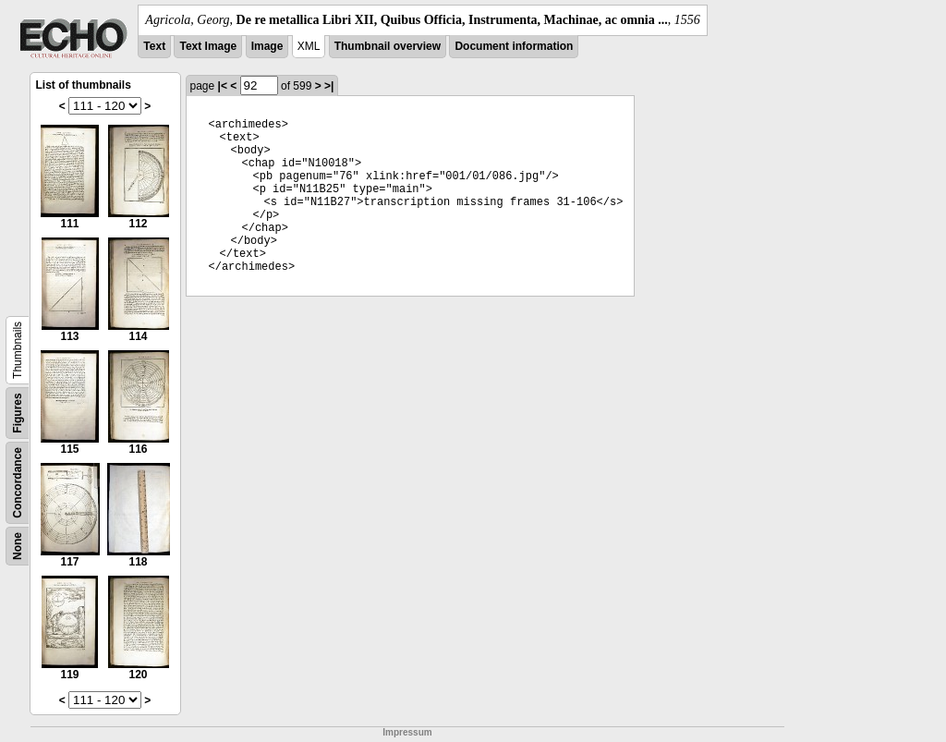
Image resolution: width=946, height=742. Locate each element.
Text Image (207, 46)
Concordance (17, 482)
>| (329, 85)
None (17, 546)
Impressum (406, 732)
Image (267, 46)
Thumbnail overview (387, 46)
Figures (17, 412)
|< (222, 85)
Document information (514, 46)
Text (154, 46)
